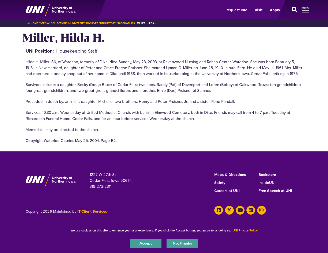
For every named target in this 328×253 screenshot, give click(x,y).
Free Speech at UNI (275, 190)
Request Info (236, 10)
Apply (275, 10)
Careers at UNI (227, 190)
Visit (258, 10)
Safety (219, 182)
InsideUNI (267, 182)
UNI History (108, 23)
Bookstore (267, 174)
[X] (229, 210)
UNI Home (32, 23)
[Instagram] (261, 210)
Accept (145, 243)
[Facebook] (218, 210)
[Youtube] (240, 210)
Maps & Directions (230, 174)
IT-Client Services (92, 211)
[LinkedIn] (250, 210)
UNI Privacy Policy (245, 230)
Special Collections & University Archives (69, 23)
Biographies (126, 23)
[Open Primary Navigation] (294, 9)
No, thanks (182, 243)
